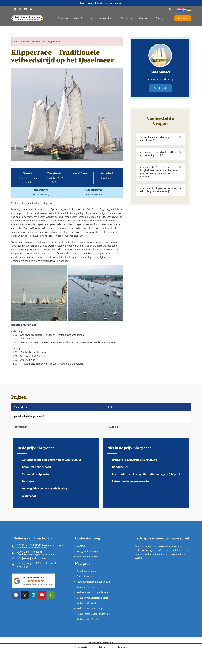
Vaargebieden (107, 18)
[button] (170, 9)
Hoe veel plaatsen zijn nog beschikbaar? (154, 138)
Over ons (144, 18)
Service (127, 18)
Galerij (159, 18)
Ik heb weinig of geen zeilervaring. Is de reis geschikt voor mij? (158, 189)
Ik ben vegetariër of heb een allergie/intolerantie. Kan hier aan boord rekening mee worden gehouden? (158, 171)
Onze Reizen (83, 18)
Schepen (63, 18)
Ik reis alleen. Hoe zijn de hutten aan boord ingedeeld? (157, 153)
